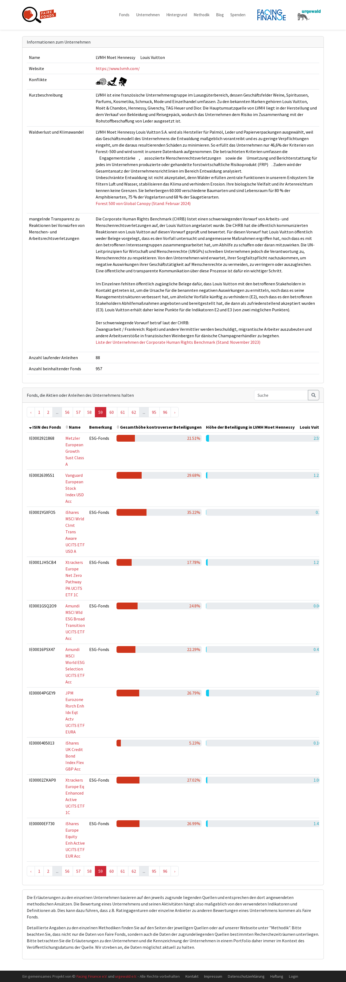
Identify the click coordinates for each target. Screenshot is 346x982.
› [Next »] (174, 412)
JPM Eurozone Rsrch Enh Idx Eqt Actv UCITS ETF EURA (75, 712)
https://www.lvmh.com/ (118, 68)
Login (293, 976)
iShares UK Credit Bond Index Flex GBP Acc (74, 756)
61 (123, 412)
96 (165, 412)
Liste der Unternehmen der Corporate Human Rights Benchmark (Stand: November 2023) (178, 342)
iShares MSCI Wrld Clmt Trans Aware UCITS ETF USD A (75, 532)
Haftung (276, 976)
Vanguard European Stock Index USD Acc (74, 488)
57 (78, 412)
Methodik (201, 14)
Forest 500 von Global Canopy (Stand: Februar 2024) (143, 203)
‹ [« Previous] (30, 412)
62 (134, 412)
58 (89, 412)
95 (154, 412)
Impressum (213, 976)
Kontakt (191, 976)
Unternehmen (148, 14)
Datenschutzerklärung (246, 976)
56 (67, 412)
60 (111, 412)
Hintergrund (176, 14)
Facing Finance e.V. (91, 976)
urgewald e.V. (126, 976)
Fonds (124, 14)
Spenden (237, 14)
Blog (220, 14)
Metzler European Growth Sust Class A (74, 451)
